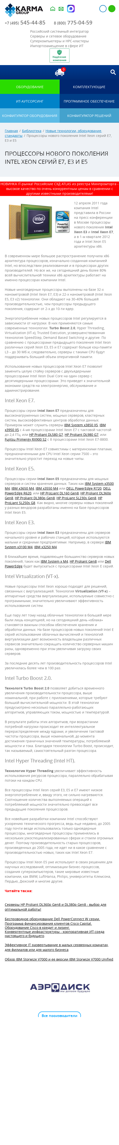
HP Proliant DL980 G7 (81, 434)
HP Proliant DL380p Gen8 (35, 498)
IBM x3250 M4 (45, 547)
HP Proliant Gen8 (83, 561)
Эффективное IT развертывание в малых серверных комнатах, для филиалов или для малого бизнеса (56, 947)
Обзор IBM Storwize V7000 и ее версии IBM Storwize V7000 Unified (59, 959)
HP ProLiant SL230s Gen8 (76, 498)
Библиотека (31, 130)
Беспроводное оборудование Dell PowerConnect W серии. (52, 919)
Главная (11, 130)
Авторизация (103, 8)
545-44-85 (25, 22)
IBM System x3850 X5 (81, 425)
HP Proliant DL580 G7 (46, 434)
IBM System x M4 (54, 561)
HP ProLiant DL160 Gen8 (59, 493)
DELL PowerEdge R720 (84, 488)
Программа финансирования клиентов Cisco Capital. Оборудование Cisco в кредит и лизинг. (48, 925)
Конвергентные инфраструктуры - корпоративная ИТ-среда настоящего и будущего (54, 933)
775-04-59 (73, 22)
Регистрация (111, 8)
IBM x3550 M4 (47, 488)
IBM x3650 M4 (22, 488)
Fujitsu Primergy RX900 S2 (25, 439)
